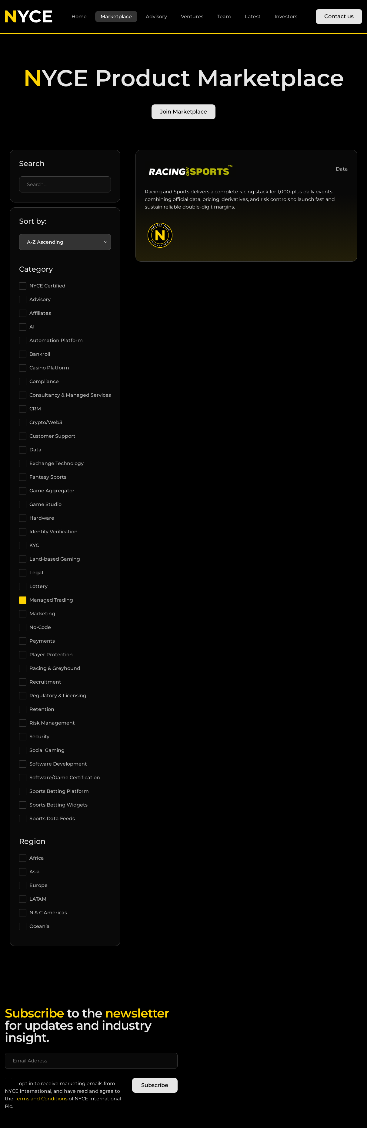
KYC (34, 545)
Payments (42, 641)
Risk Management (52, 723)
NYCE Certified (47, 286)
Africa (36, 858)
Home (79, 16)
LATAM (37, 899)
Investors (286, 16)
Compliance (44, 381)
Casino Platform (49, 368)
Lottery (38, 586)
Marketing (42, 614)
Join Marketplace (183, 111)
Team (224, 16)
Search (32, 163)
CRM (35, 409)
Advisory (156, 16)
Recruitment (45, 682)
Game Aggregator (52, 491)
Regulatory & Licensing (57, 695)
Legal (36, 573)
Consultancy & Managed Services (70, 395)
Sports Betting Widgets (58, 805)
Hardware (41, 518)
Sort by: (32, 221)
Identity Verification (53, 532)
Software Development (58, 764)
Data (35, 450)
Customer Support (52, 436)
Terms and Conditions (41, 1099)
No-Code (40, 627)
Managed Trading (51, 600)
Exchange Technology (56, 463)
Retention (41, 709)
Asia (34, 872)
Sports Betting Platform (59, 791)
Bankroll (39, 354)
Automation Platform (56, 340)
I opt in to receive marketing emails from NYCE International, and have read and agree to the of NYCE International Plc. (63, 1093)
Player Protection (51, 654)
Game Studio (45, 504)
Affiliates (40, 313)
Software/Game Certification (64, 777)
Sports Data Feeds (52, 818)
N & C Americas (48, 913)
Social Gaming (47, 750)
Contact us (339, 16)
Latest (253, 16)
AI (32, 327)
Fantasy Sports (47, 477)
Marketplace (116, 16)
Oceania (39, 926)
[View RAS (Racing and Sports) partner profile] (190, 177)
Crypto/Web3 (45, 422)
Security (39, 736)
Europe (38, 885)
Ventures (192, 16)
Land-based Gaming (54, 559)
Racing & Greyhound (54, 668)
